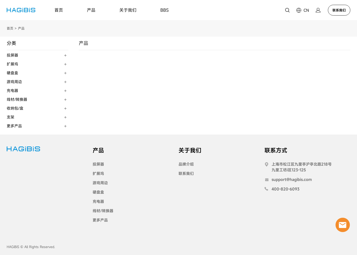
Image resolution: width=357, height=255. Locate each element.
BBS (164, 10)
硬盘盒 (98, 192)
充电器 (98, 201)
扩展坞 (98, 173)
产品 (91, 10)
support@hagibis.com (292, 179)
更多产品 (100, 220)
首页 (58, 10)
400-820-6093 (285, 189)
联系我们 (339, 10)
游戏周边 (100, 182)
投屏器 (98, 164)
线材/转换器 (103, 210)
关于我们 (127, 10)
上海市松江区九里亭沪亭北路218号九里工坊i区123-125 (302, 167)
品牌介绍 (186, 164)
